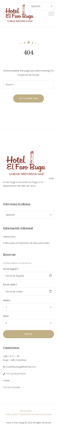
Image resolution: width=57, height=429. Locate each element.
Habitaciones (9, 236)
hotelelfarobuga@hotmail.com (21, 366)
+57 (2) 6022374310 (16, 373)
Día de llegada (11, 268)
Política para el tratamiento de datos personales (26, 243)
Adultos (6, 300)
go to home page (28, 98)
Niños (6, 316)
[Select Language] (28, 215)
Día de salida (10, 284)
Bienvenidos (26, 410)
